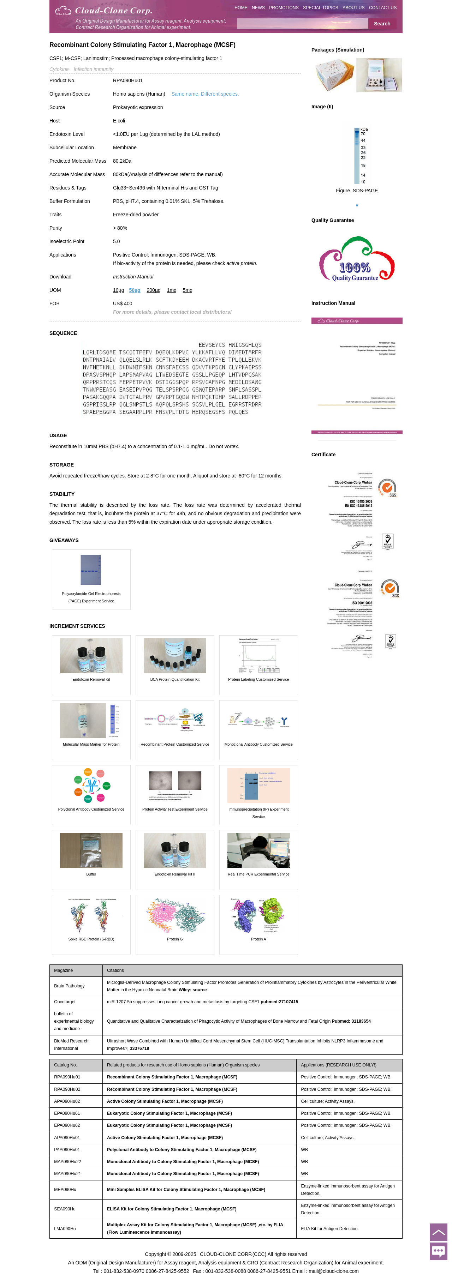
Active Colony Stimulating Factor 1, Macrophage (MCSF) (165, 1101)
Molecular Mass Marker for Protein (91, 744)
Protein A (258, 939)
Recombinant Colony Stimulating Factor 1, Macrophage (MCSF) (172, 1077)
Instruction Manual (133, 276)
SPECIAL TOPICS (320, 7)
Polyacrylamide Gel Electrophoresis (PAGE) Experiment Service (91, 597)
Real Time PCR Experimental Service (258, 874)
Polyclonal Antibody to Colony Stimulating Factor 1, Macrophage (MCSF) (182, 1149)
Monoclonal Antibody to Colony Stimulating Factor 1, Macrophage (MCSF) (183, 1161)
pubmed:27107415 (279, 1001)
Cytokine (59, 69)
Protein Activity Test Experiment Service (175, 809)
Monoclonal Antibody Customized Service (259, 744)
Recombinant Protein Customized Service (175, 744)
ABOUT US (353, 7)
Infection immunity (93, 69)
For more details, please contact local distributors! (172, 312)
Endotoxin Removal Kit (91, 679)
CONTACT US (383, 7)
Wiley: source (193, 989)
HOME (241, 7)
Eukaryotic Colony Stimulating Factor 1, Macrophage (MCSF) (169, 1113)
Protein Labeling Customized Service (258, 679)
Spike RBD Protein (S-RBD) (91, 939)
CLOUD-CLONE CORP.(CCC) (233, 1254)
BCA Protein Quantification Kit (175, 679)
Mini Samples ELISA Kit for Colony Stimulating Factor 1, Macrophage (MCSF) (186, 1189)
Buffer (91, 874)
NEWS (258, 7)
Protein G (175, 939)
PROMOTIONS (284, 7)
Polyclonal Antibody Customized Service (91, 809)
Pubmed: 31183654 (351, 1021)
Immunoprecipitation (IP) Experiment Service (258, 813)
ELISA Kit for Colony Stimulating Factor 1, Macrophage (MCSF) (171, 1209)
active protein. (241, 263)
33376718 (139, 1048)
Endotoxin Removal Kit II (175, 874)
